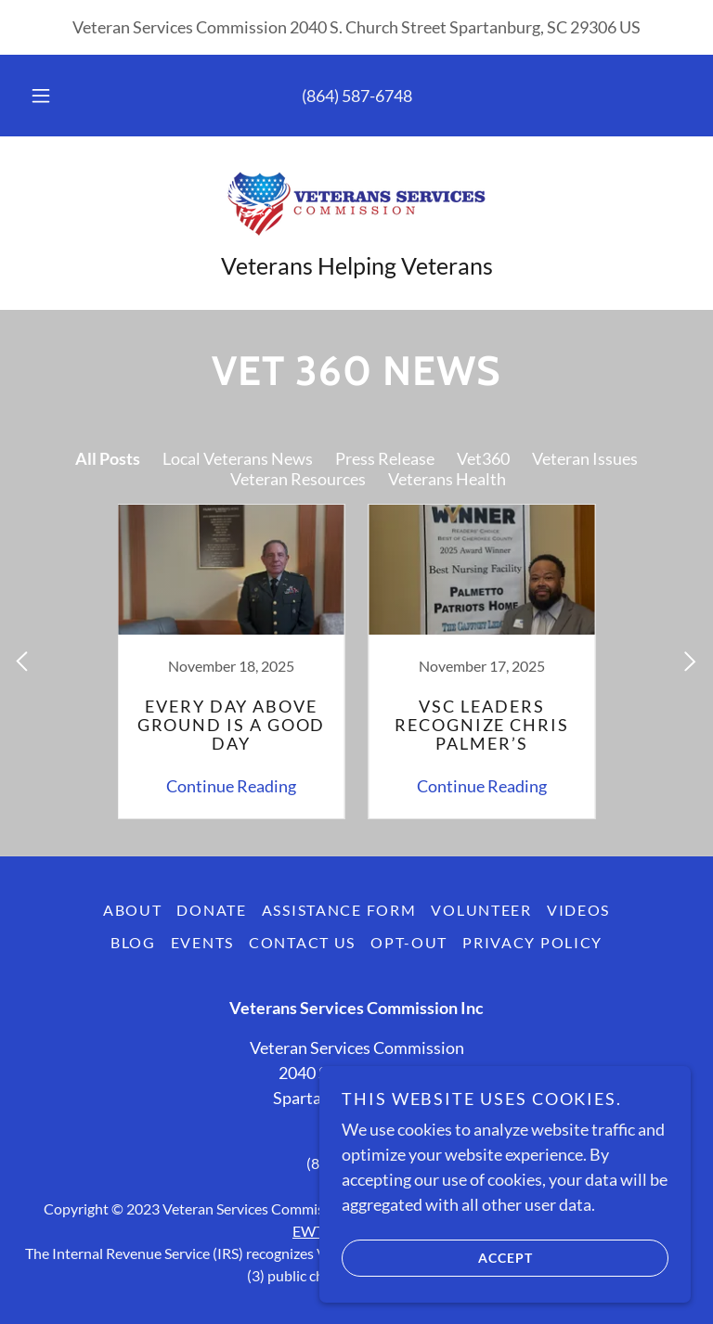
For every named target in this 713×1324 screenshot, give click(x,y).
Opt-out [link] (408, 942)
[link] (356, 203)
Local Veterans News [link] (237, 458)
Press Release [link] (384, 458)
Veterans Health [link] (447, 479)
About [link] (132, 910)
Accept (437, 1257)
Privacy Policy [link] (532, 942)
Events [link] (202, 942)
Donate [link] (211, 910)
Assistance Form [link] (339, 910)
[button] (51, 95)
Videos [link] (578, 910)
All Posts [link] (107, 458)
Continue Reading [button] (231, 786)
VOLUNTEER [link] (481, 910)
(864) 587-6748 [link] (357, 95)
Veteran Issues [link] (585, 458)
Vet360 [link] (483, 458)
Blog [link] (133, 942)
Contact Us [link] (302, 942)
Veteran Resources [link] (298, 479)
